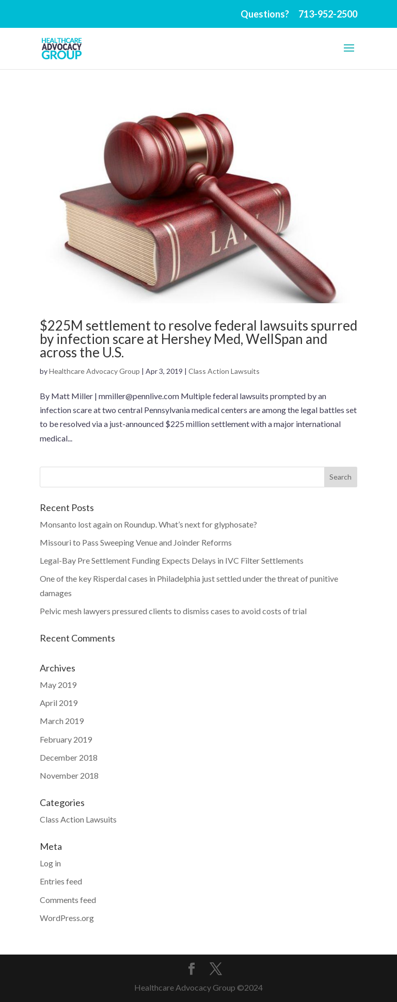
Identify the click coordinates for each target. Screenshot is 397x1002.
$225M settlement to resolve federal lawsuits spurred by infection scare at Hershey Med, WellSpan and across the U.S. (198, 338)
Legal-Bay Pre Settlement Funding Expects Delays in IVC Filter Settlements (172, 560)
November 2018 (69, 775)
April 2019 (58, 703)
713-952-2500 (327, 14)
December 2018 (69, 757)
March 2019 (62, 721)
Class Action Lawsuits (224, 371)
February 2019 (66, 739)
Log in (50, 863)
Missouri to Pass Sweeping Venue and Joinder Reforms (136, 542)
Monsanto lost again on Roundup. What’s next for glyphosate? (148, 524)
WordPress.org (67, 918)
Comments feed (68, 900)
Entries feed (61, 881)
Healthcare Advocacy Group (94, 371)
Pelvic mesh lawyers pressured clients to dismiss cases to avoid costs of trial (173, 611)
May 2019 (58, 684)
